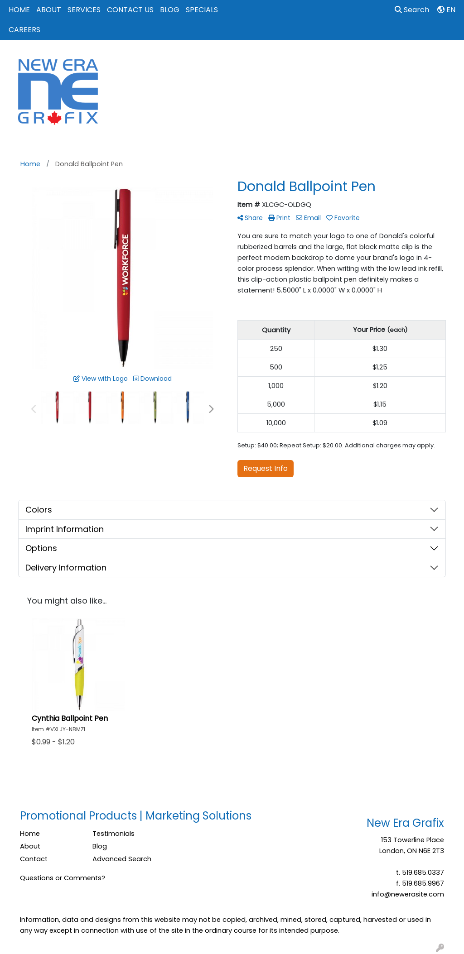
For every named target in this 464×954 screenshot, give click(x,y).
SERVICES (84, 10)
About (30, 846)
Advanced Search (121, 858)
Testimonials (113, 833)
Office (348, 59)
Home (30, 833)
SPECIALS (202, 10)
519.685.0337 (423, 872)
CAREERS (24, 29)
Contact (34, 858)
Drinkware (271, 59)
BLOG (169, 10)
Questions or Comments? (62, 877)
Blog (99, 846)
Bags (231, 59)
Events (312, 59)
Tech (381, 59)
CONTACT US (130, 10)
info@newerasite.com (408, 894)
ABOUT (48, 10)
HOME (19, 10)
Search (412, 10)
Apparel (195, 59)
